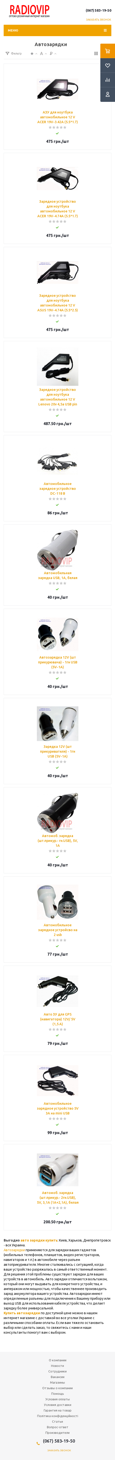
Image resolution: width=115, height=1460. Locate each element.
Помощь (57, 1393)
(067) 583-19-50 (98, 10)
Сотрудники (57, 1371)
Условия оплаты (57, 1399)
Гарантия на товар (58, 1410)
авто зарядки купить (39, 1240)
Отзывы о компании (57, 1388)
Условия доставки (57, 1404)
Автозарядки (14, 1250)
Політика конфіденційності (57, 1416)
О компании (57, 1360)
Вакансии (57, 1377)
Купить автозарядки (22, 1313)
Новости (57, 1365)
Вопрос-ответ (57, 1427)
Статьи (57, 1421)
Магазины (57, 1382)
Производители (57, 1432)
